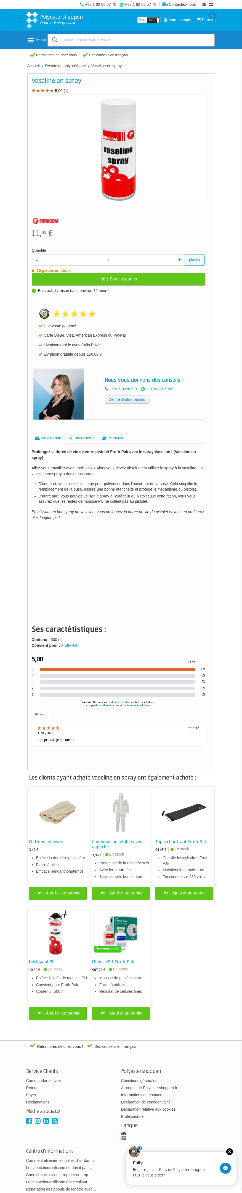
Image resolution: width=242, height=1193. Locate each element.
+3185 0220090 (123, 389)
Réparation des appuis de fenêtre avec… (61, 1189)
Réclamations (38, 1102)
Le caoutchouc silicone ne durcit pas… (59, 1167)
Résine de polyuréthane (65, 66)
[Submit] (54, 40)
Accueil (33, 66)
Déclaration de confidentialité (146, 1102)
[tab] (48, 438)
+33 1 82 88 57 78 (100, 4)
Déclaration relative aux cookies (148, 1109)
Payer (31, 1095)
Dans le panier (119, 279)
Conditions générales (139, 1080)
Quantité (39, 250)
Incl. (151, 20)
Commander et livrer (43, 1080)
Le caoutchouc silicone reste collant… (58, 1182)
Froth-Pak (69, 645)
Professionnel (133, 1116)
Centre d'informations (126, 399)
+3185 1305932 (159, 389)
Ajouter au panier (59, 893)
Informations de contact (141, 1095)
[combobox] (131, 40)
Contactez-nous (179, 4)
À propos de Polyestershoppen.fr (149, 1088)
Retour (32, 1088)
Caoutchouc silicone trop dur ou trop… (59, 1175)
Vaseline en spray (106, 66)
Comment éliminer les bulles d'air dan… (60, 1160)
